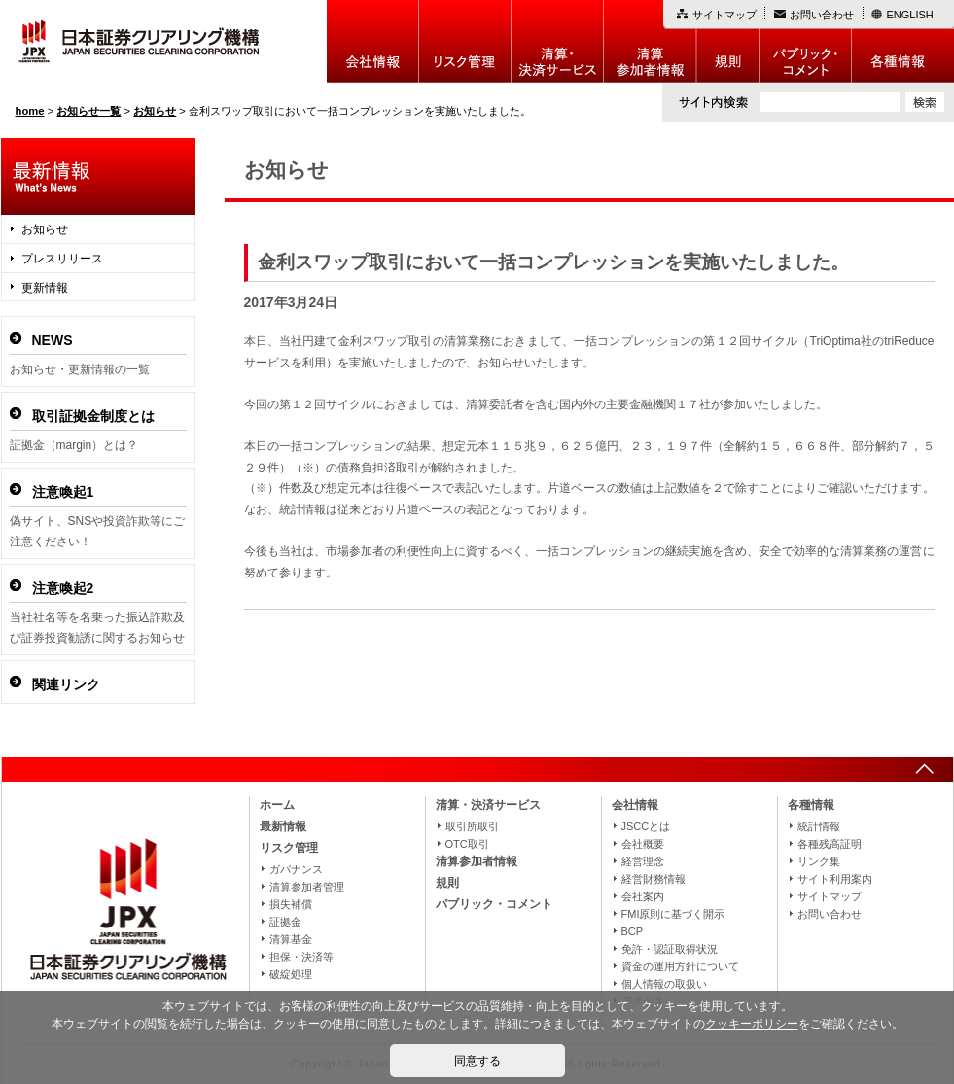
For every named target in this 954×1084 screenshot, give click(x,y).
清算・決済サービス (488, 805)
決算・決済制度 (558, 41)
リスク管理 (465, 41)
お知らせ (44, 229)
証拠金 (285, 921)
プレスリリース (62, 258)
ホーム (277, 805)
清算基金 (290, 939)
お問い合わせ (822, 14)
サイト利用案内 (834, 879)
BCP (632, 931)
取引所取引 (472, 826)
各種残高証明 (829, 844)
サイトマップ (724, 14)
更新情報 (44, 288)
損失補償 (290, 904)
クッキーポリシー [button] (751, 1024)
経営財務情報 (653, 879)
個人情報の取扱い (664, 984)
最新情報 (283, 826)
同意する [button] (477, 1060)
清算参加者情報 (650, 41)
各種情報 (903, 41)
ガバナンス (296, 869)
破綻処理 (290, 974)
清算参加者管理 (306, 886)
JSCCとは (646, 826)
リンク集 (818, 861)
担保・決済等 (301, 956)
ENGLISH (910, 14)
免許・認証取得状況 (669, 949)
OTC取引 (467, 844)
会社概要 (642, 844)
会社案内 (642, 896)
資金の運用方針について (680, 966)
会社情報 (373, 41)
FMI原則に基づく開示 (673, 914)
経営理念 (642, 861)
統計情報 (818, 826)
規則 (728, 41)
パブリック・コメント (806, 41)
